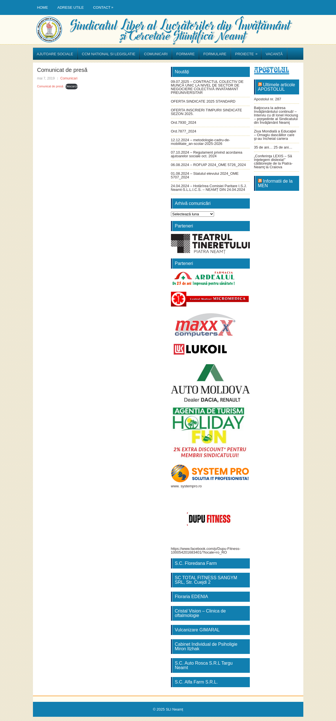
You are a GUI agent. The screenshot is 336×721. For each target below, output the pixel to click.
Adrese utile (70, 7)
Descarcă (71, 86)
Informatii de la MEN (275, 183)
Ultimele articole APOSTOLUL (276, 87)
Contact (104, 5)
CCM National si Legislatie (108, 54)
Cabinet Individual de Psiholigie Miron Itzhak (206, 646)
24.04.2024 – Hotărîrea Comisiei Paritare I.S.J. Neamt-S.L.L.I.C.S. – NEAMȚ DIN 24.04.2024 (209, 188)
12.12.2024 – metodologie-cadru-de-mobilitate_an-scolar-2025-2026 (200, 142)
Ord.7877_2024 (183, 131)
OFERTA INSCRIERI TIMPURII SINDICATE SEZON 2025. (206, 112)
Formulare (214, 54)
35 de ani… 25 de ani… (273, 147)
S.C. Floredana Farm (196, 563)
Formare (185, 54)
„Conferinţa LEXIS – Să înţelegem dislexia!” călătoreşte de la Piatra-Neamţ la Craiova (273, 161)
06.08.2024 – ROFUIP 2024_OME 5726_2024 (208, 165)
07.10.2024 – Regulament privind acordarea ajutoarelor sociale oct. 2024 (206, 154)
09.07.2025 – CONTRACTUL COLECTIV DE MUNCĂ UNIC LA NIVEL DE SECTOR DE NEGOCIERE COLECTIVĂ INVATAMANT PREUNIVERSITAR (207, 87)
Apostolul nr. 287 (267, 99)
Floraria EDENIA (191, 596)
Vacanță (274, 54)
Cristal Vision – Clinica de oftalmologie (200, 613)
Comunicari (156, 54)
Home (42, 7)
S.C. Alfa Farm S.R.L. (196, 682)
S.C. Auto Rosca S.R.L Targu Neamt (204, 665)
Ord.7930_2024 (183, 122)
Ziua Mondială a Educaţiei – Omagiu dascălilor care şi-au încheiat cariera (275, 135)
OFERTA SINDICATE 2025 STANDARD (203, 101)
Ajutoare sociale (55, 54)
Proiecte (248, 52)
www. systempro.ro (186, 486)
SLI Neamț (174, 709)
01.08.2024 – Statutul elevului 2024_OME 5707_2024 (205, 175)
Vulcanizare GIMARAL (197, 629)
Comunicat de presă (50, 86)
